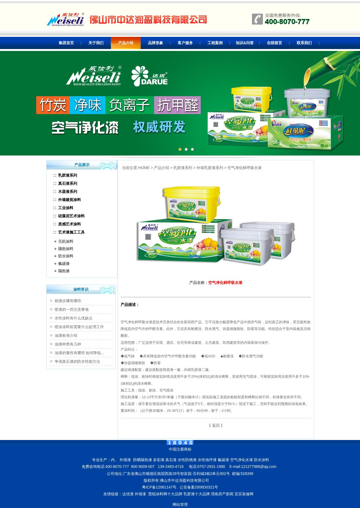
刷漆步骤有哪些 (68, 301)
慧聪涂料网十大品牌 (165, 494)
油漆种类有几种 (68, 344)
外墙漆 (140, 494)
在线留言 (274, 43)
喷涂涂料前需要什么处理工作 (79, 327)
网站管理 (180, 504)
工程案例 (215, 43)
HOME (144, 168)
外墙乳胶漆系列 (210, 168)
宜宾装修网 (245, 494)
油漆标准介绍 (66, 335)
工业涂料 (63, 208)
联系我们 (304, 43)
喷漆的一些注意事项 (72, 309)
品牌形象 (155, 43)
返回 (216, 425)
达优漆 (128, 494)
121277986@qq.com (258, 466)
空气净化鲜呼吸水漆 (244, 168)
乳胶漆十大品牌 (196, 494)
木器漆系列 (65, 191)
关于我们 (96, 43)
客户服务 (185, 43)
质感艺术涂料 (67, 224)
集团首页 (66, 43)
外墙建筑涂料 (67, 200)
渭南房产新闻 (222, 494)
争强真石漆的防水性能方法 (77, 361)
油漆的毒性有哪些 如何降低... (79, 353)
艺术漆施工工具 (69, 232)
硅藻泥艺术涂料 (69, 216)
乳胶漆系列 (65, 175)
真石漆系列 (65, 183)
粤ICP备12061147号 (159, 487)
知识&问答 (245, 43)
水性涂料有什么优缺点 (74, 318)
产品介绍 (125, 43)
